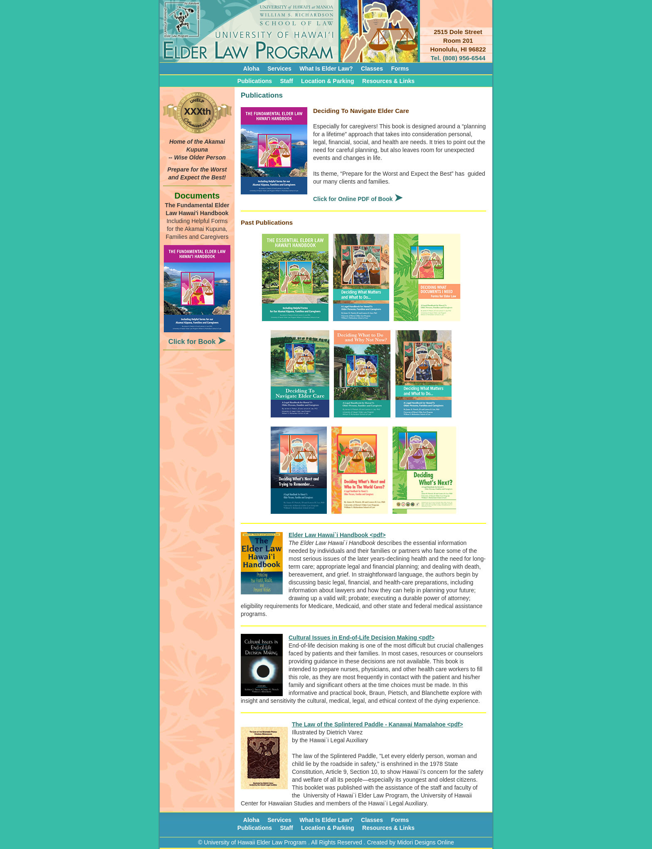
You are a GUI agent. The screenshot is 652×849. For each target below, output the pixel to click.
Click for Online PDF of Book (358, 199)
